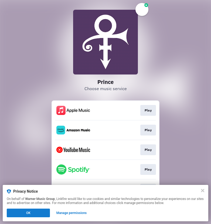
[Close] (202, 190)
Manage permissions (71, 213)
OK (28, 213)
